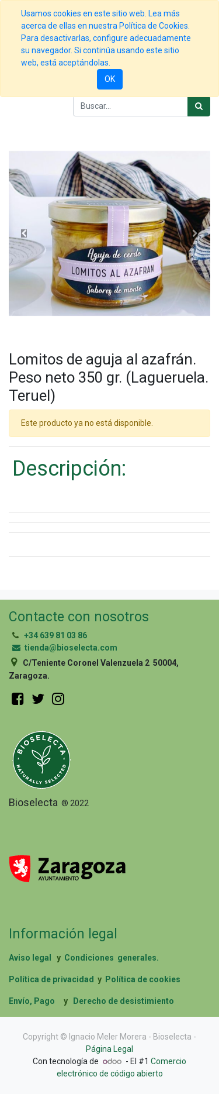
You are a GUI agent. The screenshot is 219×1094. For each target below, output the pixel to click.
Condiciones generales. (111, 957)
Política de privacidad (51, 979)
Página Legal (109, 1049)
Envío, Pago (32, 1001)
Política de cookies (142, 979)
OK (110, 79)
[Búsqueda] (198, 106)
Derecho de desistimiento (123, 1001)
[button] (24, 233)
